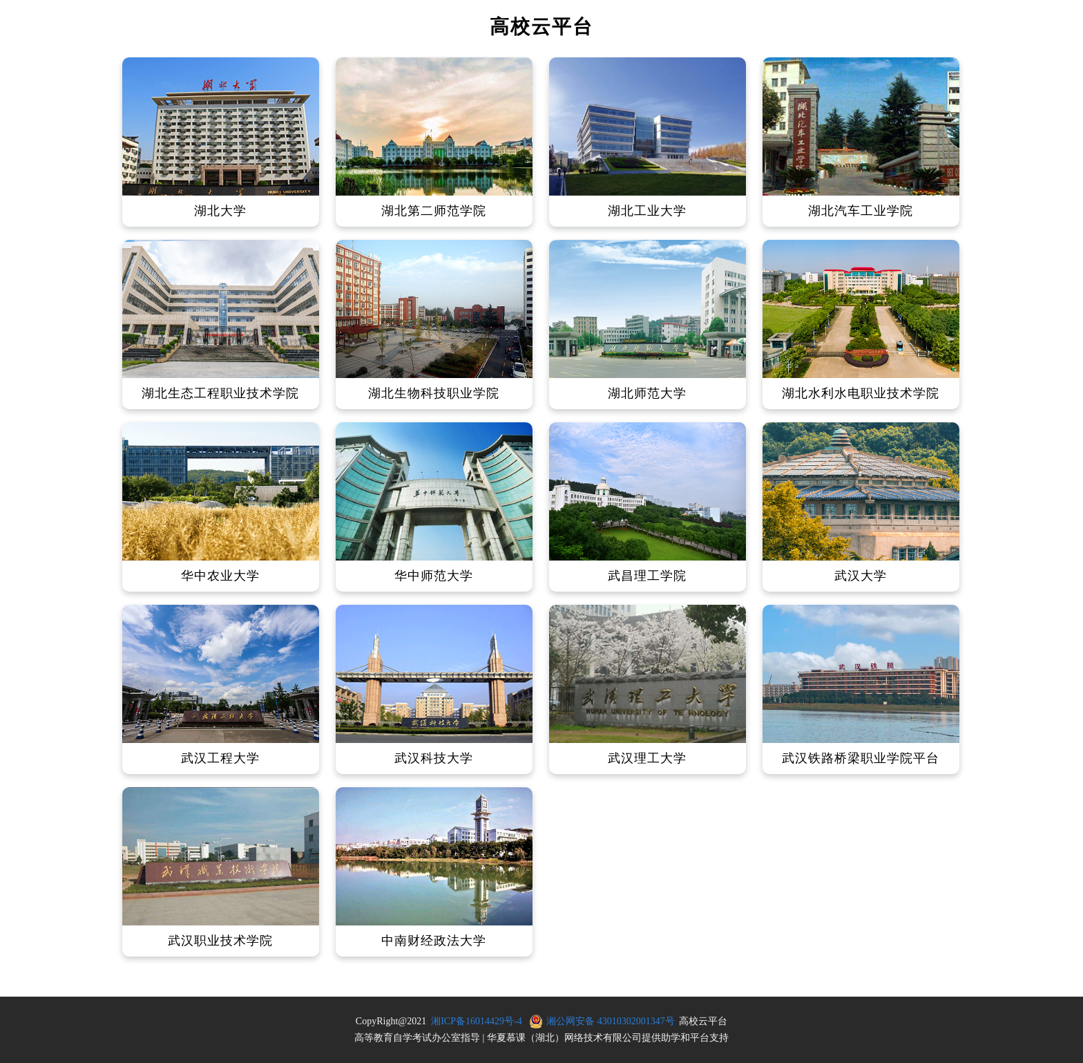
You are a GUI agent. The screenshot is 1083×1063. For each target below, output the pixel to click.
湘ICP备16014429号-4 (476, 1021)
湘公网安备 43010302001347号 (610, 1021)
